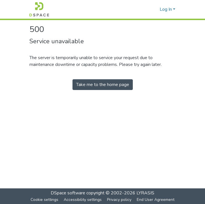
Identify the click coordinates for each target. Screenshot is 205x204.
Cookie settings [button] (44, 199)
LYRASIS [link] (145, 193)
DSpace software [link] (68, 193)
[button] (39, 9)
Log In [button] (166, 9)
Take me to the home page (102, 84)
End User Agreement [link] (155, 199)
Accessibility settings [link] (83, 199)
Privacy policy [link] (119, 199)
